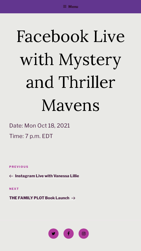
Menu (70, 6)
